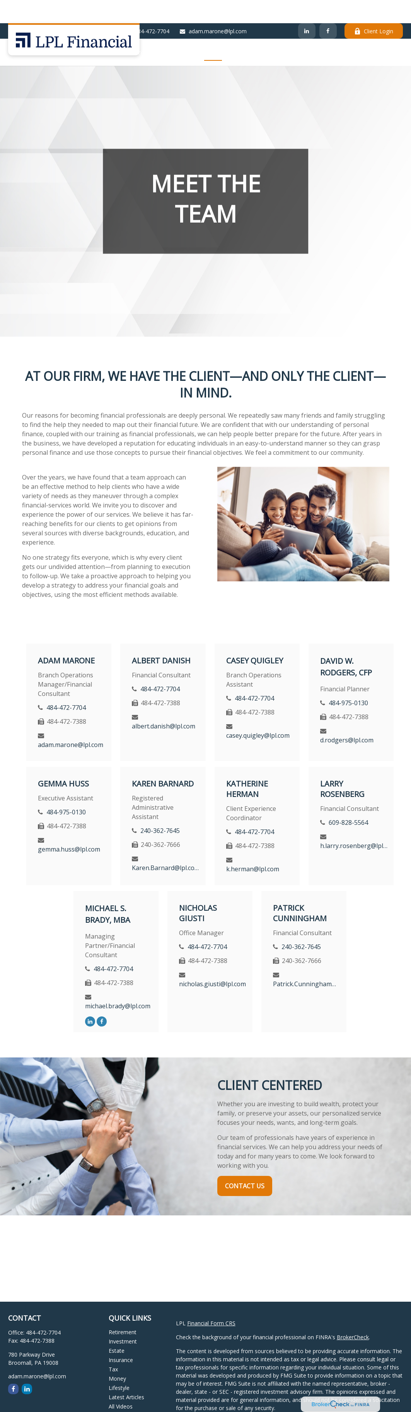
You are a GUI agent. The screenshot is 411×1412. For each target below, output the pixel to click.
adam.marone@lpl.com (213, 8)
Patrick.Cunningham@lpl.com (307, 960)
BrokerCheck (353, 1314)
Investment (123, 1318)
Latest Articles (126, 1374)
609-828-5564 (348, 799)
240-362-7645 (160, 807)
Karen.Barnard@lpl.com (166, 844)
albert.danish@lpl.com (163, 703)
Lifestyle (119, 1364)
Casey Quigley (254, 637)
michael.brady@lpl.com (117, 982)
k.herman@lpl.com (252, 845)
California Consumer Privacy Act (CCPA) (225, 1406)
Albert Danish (161, 637)
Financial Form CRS (211, 1300)
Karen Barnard (163, 760)
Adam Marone (66, 637)
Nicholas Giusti (198, 889)
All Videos (121, 1383)
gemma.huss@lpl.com (69, 826)
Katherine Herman (247, 765)
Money (117, 1355)
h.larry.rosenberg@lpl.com (354, 822)
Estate (116, 1327)
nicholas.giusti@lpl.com (212, 960)
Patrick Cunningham (300, 889)
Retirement (122, 1309)
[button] (147, 29)
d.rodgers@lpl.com (346, 717)
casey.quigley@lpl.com (258, 712)
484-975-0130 (348, 679)
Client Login (373, 8)
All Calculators (126, 1392)
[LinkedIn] (306, 7)
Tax (113, 1346)
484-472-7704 (147, 8)
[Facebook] (328, 7)
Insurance (121, 1336)
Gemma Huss (63, 760)
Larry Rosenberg (342, 765)
